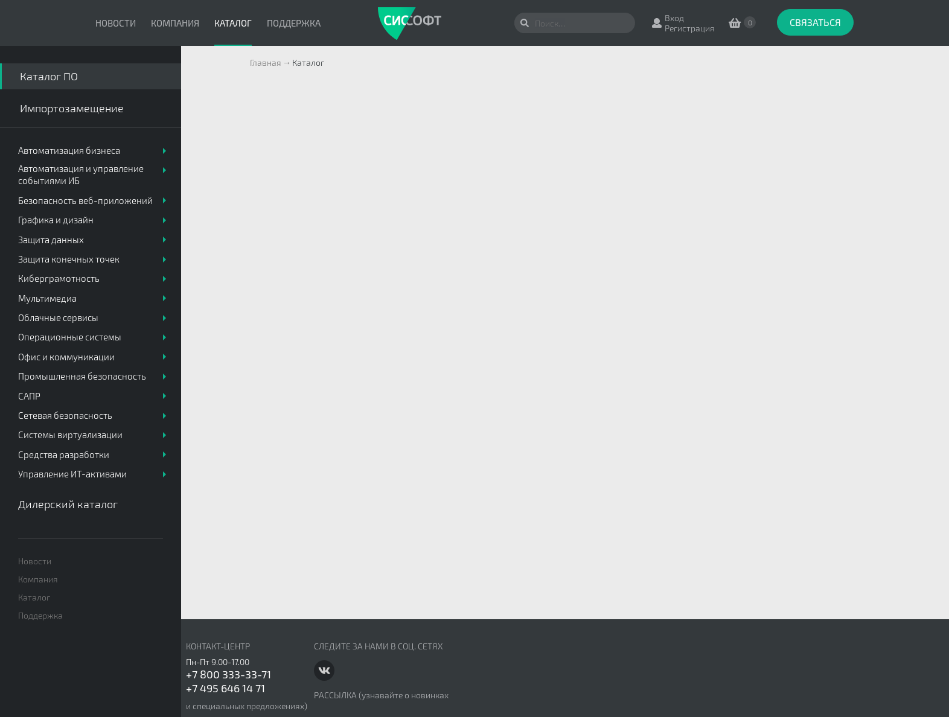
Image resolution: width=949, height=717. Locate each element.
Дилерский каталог (68, 504)
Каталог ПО (49, 76)
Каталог (233, 23)
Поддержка (294, 23)
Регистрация (690, 28)
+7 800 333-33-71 (228, 674)
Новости (115, 23)
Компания (175, 23)
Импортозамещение (72, 108)
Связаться (815, 22)
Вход (674, 18)
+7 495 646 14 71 (225, 688)
